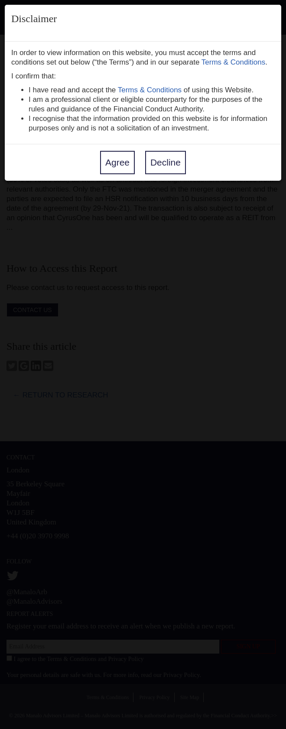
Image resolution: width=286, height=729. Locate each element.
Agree (117, 162)
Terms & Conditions (233, 62)
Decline (165, 162)
